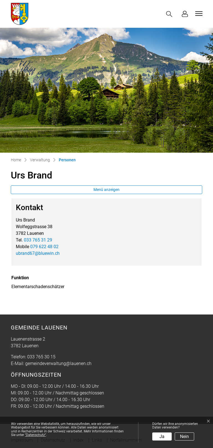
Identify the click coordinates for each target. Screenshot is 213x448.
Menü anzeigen (106, 189)
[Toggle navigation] (198, 13)
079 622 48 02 (44, 246)
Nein (184, 436)
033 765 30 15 (41, 356)
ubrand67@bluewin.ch (38, 253)
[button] (170, 14)
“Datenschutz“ (35, 435)
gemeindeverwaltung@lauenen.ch (58, 363)
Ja (161, 436)
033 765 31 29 (38, 240)
